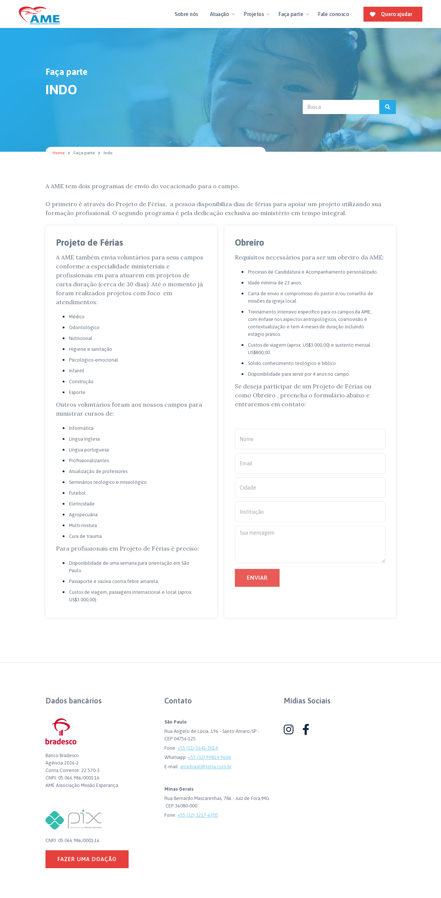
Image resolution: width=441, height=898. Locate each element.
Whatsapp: (176, 757)
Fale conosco (333, 14)
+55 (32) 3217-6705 (197, 815)
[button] (221, 14)
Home (58, 152)
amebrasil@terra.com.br (205, 766)
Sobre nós (186, 14)
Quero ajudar (396, 14)
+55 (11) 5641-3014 (197, 748)
